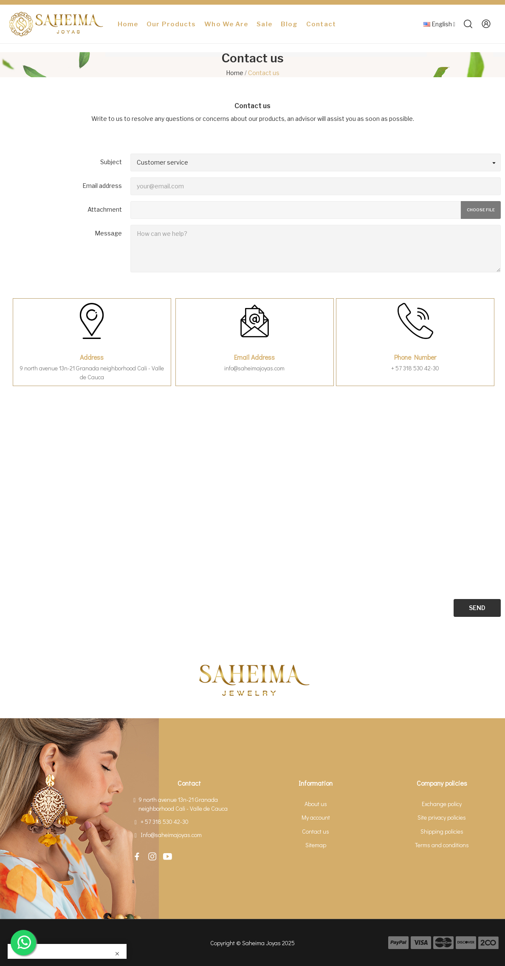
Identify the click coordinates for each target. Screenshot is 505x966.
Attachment (104, 209)
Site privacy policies (442, 817)
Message (108, 233)
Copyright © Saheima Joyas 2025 (252, 943)
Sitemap (315, 845)
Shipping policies (441, 831)
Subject (111, 161)
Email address (102, 185)
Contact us (315, 831)
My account (316, 817)
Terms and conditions (442, 845)
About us (316, 804)
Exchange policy (442, 804)
